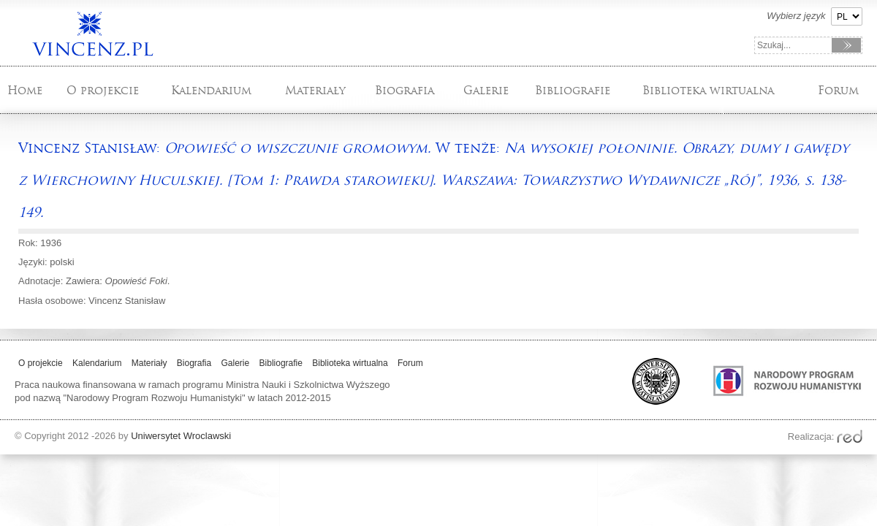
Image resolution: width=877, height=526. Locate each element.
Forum (838, 90)
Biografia (404, 90)
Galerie (486, 90)
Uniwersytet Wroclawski (181, 435)
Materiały (315, 90)
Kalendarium (211, 90)
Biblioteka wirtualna (708, 90)
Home (24, 90)
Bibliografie (572, 90)
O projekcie (103, 90)
